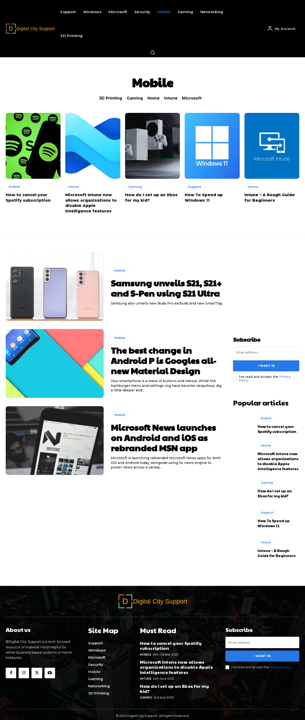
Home (153, 98)
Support (194, 187)
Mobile (14, 187)
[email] (266, 352)
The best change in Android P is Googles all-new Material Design (163, 360)
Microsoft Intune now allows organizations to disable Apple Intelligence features (278, 460)
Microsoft (192, 98)
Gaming (135, 98)
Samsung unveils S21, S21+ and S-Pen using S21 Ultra (166, 288)
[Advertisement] (269, 282)
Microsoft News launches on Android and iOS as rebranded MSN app (163, 437)
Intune (171, 98)
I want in (266, 366)
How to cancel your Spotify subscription (277, 428)
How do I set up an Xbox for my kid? (275, 492)
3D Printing (110, 98)
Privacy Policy (280, 665)
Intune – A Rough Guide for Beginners (277, 552)
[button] (152, 52)
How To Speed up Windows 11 (274, 522)
